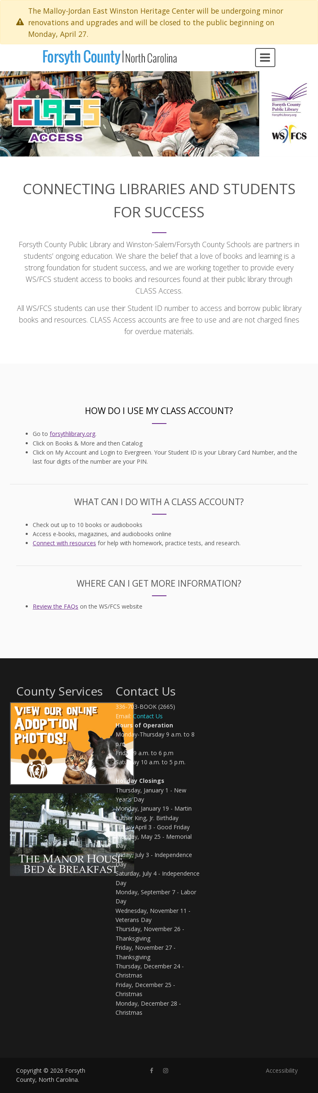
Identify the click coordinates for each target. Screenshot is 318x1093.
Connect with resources (64, 543)
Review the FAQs (55, 606)
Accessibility (282, 1070)
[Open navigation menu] (265, 57)
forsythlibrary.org (72, 434)
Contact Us (148, 716)
